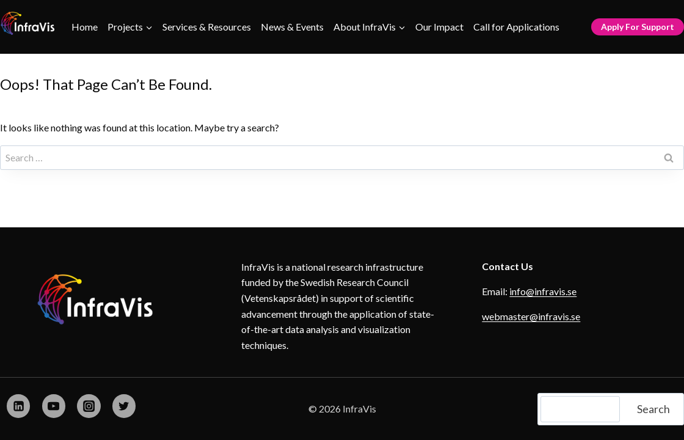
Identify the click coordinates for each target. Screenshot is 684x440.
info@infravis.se (543, 291)
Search (653, 409)
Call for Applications (516, 26)
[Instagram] (88, 405)
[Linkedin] (18, 405)
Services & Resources (206, 26)
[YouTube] (53, 405)
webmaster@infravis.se (531, 316)
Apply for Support (637, 26)
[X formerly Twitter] (124, 405)
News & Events (292, 26)
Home (84, 26)
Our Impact (439, 26)
